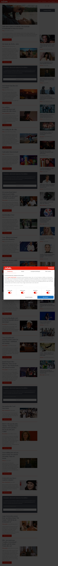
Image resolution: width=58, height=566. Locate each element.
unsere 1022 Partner (12, 277)
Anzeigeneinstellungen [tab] (35, 271)
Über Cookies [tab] (48, 271)
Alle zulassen (45, 297)
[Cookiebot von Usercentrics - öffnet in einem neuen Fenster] (49, 268)
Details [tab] (22, 271)
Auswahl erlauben (28, 297)
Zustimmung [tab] (9, 271)
